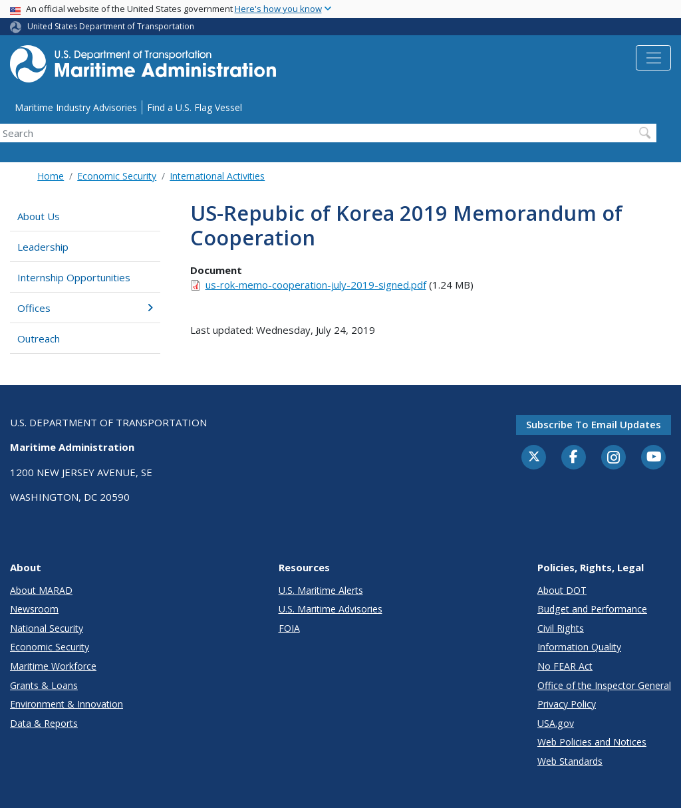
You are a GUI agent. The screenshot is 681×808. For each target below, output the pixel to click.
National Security (46, 628)
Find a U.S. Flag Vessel (194, 107)
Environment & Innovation (66, 704)
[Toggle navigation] (653, 57)
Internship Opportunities (73, 277)
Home (50, 176)
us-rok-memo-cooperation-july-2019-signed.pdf (315, 284)
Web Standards (570, 761)
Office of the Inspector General (604, 685)
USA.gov (555, 723)
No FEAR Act (565, 666)
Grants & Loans (44, 685)
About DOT (562, 590)
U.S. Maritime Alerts (321, 590)
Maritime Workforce (53, 666)
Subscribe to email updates (593, 424)
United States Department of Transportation (110, 26)
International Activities (217, 176)
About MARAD (41, 590)
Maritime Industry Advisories (76, 107)
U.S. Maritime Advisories (330, 609)
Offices (85, 308)
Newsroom (34, 609)
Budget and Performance (592, 609)
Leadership (42, 246)
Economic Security (116, 176)
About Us (38, 216)
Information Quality (579, 646)
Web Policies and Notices (591, 742)
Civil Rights (560, 628)
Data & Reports (44, 723)
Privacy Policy (566, 704)
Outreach (38, 338)
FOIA (289, 628)
